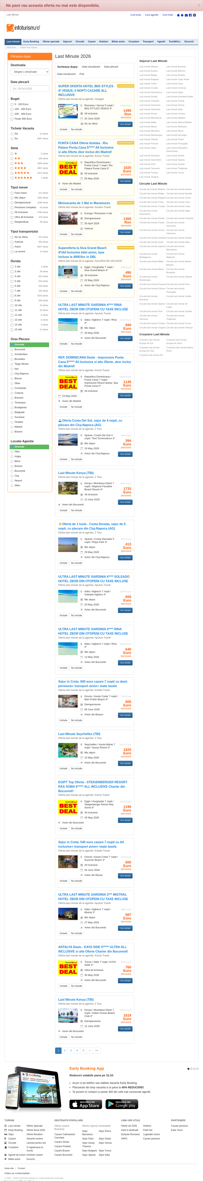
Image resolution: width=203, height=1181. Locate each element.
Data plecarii (111, 66)
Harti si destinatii (129, 1123)
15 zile (29, 329)
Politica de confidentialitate (17, 1166)
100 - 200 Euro (21, 109)
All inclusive (29, 212)
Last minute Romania (149, 155)
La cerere (29, 251)
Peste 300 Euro (21, 118)
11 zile (29, 310)
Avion (29, 246)
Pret (82, 74)
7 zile (29, 291)
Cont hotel (167, 15)
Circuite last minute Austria (179, 189)
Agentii (161, 41)
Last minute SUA (147, 164)
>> (96, 1050)
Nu (29, 138)
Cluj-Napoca (20, 373)
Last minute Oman (175, 139)
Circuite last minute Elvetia (152, 218)
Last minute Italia (174, 109)
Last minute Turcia (175, 172)
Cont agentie (151, 15)
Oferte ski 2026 (129, 1119)
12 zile (29, 315)
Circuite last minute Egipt (178, 211)
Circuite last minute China (151, 202)
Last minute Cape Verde (177, 79)
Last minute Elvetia (148, 96)
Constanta (18, 388)
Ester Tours (177, 1123)
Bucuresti (18, 349)
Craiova (17, 393)
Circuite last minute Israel (151, 242)
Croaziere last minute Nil (151, 355)
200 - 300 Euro (21, 114)
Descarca (85, 1097)
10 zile (29, 305)
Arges (16, 456)
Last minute (13, 41)
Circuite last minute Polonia (152, 288)
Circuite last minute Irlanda (179, 238)
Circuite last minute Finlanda (179, 218)
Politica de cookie (12, 1177)
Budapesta (19, 407)
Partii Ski (147, 1123)
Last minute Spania (175, 160)
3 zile (29, 271)
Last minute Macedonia (150, 118)
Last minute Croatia (148, 88)
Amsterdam (19, 354)
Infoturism (23, 28)
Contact (21, 1161)
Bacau (16, 378)
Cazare (91, 41)
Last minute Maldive (175, 118)
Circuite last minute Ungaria (152, 327)
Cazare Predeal (63, 1139)
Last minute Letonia (175, 113)
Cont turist (135, 15)
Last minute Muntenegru (150, 135)
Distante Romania (130, 1127)
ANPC (124, 1131)
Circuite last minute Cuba (178, 206)
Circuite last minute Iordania (152, 238)
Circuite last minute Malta (151, 261)
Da (29, 133)
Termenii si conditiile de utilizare (19, 1174)
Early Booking (31, 41)
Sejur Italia (104, 1148)
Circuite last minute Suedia (179, 311)
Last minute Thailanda (176, 168)
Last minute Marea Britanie (179, 122)
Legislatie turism (151, 1127)
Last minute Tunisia (148, 172)
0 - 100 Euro (20, 104)
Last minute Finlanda (149, 101)
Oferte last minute (28, 47)
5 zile (29, 281)
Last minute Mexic (175, 131)
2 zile (29, 266)
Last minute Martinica (176, 126)
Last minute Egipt (174, 92)
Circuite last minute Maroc (151, 269)
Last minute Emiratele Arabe (179, 96)
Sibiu (15, 383)
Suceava (17, 417)
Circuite (79, 41)
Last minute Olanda (148, 139)
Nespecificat (29, 222)
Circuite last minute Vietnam (179, 327)
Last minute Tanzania (149, 168)
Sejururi (67, 41)
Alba (15, 451)
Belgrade (18, 412)
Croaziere (133, 41)
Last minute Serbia (175, 155)
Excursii (189, 41)
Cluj (15, 475)
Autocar (29, 242)
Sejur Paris (88, 1131)
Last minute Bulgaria (149, 79)
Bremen (17, 397)
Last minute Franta (175, 101)
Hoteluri (103, 41)
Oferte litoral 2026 (36, 1123)
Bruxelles (18, 359)
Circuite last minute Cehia (178, 198)
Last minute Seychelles (150, 160)
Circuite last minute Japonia (152, 246)
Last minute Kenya (148, 113)
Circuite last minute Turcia (178, 323)
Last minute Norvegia (176, 135)
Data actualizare (91, 66)
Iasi (14, 368)
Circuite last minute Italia (178, 242)
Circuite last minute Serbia (178, 296)
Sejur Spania (89, 1148)
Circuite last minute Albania (152, 189)
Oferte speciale (51, 41)
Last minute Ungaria (148, 177)
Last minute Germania (149, 105)
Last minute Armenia (176, 66)
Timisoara (18, 402)
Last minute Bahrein (175, 71)
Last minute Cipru (174, 83)
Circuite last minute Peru (178, 284)
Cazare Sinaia (62, 1135)
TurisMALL (175, 41)
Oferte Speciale (35, 1119)
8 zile (29, 295)
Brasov (16, 431)
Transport (148, 41)
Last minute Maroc (148, 126)
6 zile (29, 286)
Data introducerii (66, 74)
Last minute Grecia (175, 105)
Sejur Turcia (105, 1143)
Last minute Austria (148, 71)
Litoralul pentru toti (36, 1136)
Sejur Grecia (105, 1136)
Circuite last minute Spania (152, 304)
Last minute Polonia (148, 143)
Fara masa (29, 193)
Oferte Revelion (35, 1127)
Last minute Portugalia (176, 143)
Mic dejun (29, 197)
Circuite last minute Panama (152, 284)
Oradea (17, 422)
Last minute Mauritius (149, 131)
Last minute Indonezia (149, 109)
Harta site (9, 1161)
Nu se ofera (29, 237)
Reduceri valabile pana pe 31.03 (91, 1068)
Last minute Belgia (148, 75)
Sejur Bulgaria (89, 1143)
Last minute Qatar (147, 148)
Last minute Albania (148, 66)
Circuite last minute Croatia (152, 206)
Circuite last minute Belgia (151, 193)
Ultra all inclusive (29, 217)
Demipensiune (29, 202)
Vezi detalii (125, 124)
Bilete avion (118, 41)
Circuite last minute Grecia (151, 230)
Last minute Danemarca (150, 92)
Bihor (15, 461)
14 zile (29, 324)
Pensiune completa (29, 207)
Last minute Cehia (148, 83)
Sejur (9, 1127)
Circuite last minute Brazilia (179, 193)
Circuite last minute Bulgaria (152, 198)
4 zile (29, 276)
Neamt (16, 480)
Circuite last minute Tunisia (152, 323)
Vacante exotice (35, 1131)
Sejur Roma (105, 1124)
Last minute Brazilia (175, 75)
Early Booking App (86, 1061)
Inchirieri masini (35, 1148)
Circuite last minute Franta (151, 222)
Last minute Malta (147, 122)
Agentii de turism (15, 1148)
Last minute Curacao (176, 88)
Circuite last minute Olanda (179, 277)
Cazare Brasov (62, 1143)
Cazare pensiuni (151, 1131)
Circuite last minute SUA (150, 311)
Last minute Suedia (175, 164)
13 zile (29, 320)
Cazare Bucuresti (63, 1148)
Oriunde (17, 344)
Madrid (16, 426)
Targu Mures (20, 363)
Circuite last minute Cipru (178, 202)
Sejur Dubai (105, 1131)
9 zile (29, 300)
